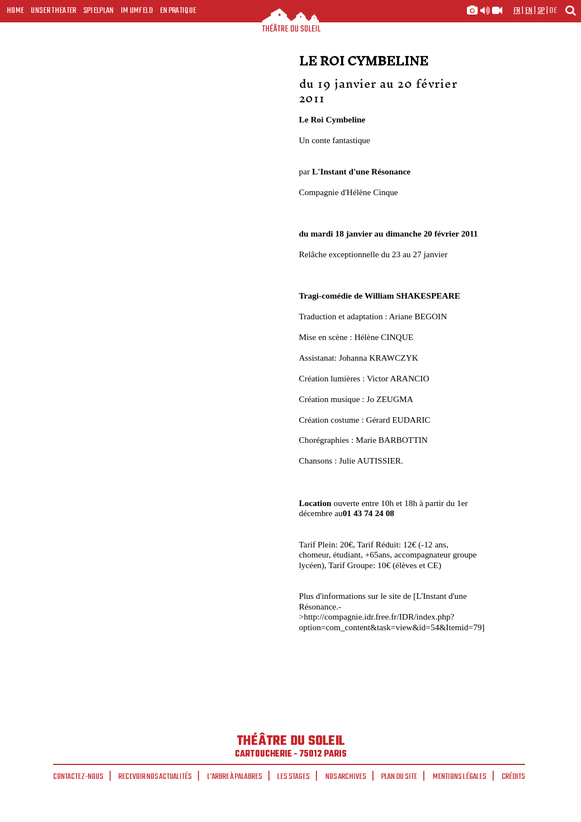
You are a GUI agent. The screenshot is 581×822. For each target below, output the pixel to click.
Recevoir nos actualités (155, 776)
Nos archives (345, 776)
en (529, 10)
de (553, 10)
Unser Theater (53, 10)
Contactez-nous (78, 776)
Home (15, 10)
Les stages (293, 776)
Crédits (513, 776)
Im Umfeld (137, 10)
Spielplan (98, 10)
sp (541, 10)
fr (517, 10)
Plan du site (399, 776)
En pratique (178, 10)
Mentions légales (459, 776)
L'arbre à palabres (234, 776)
